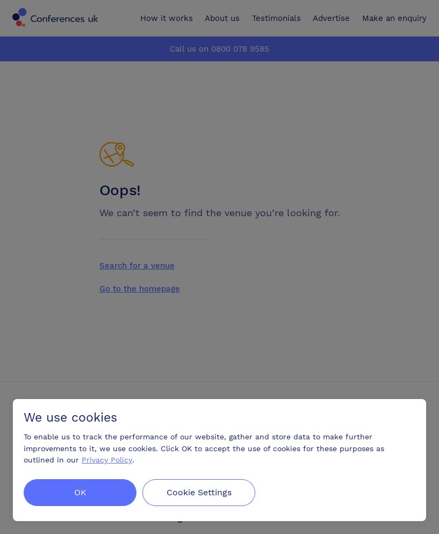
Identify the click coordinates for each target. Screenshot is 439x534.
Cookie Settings (199, 492)
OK (80, 492)
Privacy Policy (107, 460)
